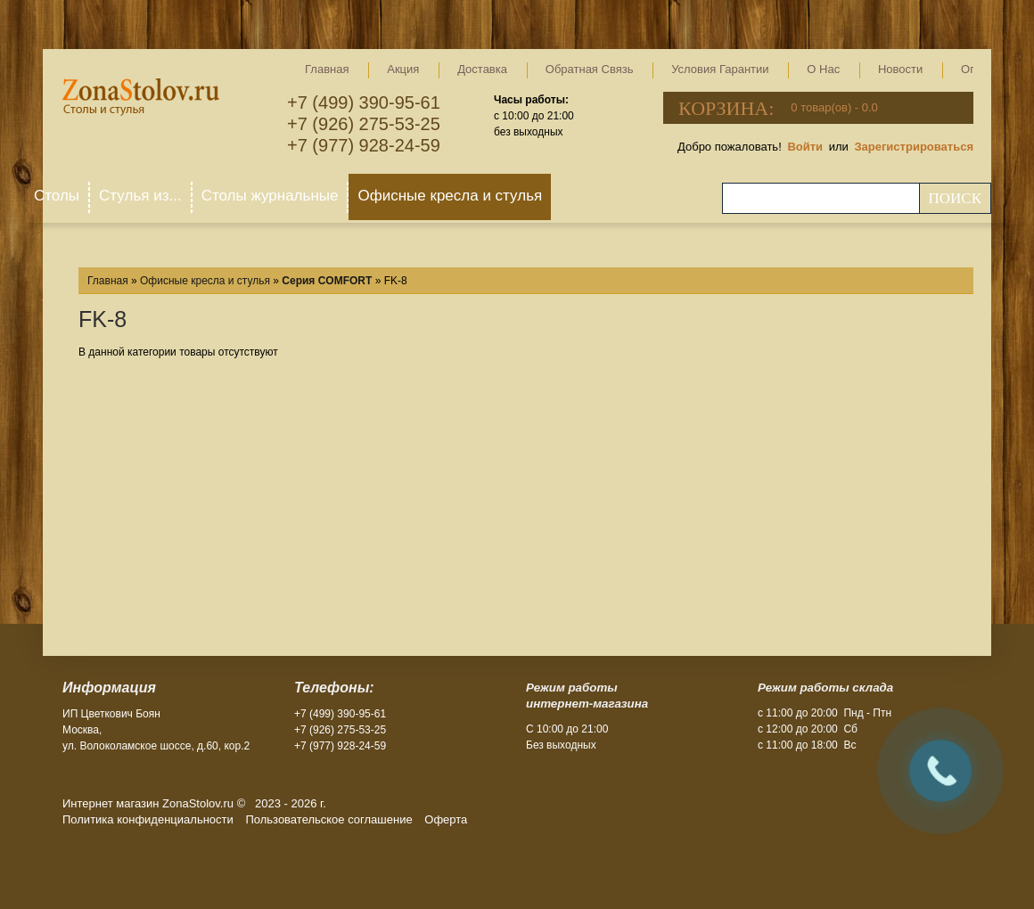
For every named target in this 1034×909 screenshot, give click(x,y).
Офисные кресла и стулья (449, 195)
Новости (900, 69)
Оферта (445, 819)
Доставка (482, 69)
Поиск (954, 198)
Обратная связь (590, 69)
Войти (805, 146)
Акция (403, 69)
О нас (823, 69)
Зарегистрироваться (913, 146)
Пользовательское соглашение (328, 819)
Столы (56, 195)
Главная (327, 69)
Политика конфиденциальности (148, 819)
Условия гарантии (719, 69)
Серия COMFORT (327, 280)
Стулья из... (140, 195)
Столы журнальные (270, 195)
